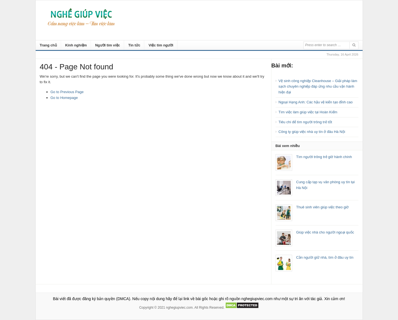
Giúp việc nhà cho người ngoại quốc (325, 232)
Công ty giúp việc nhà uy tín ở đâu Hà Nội (312, 132)
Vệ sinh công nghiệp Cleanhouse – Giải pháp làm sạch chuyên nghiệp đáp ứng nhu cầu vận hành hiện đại (318, 87)
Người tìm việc (107, 45)
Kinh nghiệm (76, 45)
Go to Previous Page (67, 92)
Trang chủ (48, 45)
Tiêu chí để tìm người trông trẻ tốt (305, 122)
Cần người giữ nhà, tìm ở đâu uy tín (325, 257)
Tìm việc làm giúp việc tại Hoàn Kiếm (308, 112)
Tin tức (134, 45)
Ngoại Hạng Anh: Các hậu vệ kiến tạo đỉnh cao (316, 102)
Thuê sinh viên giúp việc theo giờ (322, 207)
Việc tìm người (160, 45)
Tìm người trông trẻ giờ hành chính (324, 157)
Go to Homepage (64, 98)
